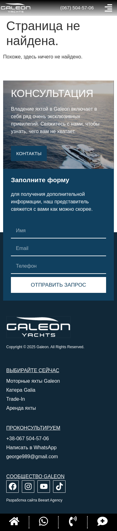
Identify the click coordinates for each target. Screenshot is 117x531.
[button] (108, 8)
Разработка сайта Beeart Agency (34, 500)
